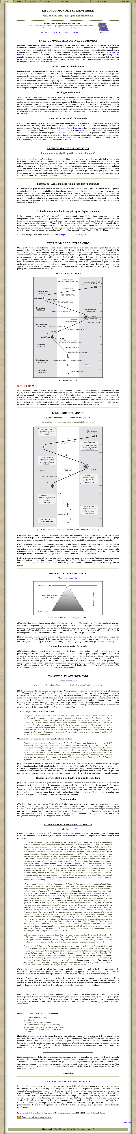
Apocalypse (81, 1129)
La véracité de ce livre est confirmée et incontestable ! (61, 32)
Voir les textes (70, 262)
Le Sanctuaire (124, 1)
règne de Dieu (78, 529)
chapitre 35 (60, 418)
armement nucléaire (100, 83)
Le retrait (82, 1)
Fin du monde (47, 1129)
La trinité (90, 1129)
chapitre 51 (72, 829)
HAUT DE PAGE (126, 1122)
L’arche (47, 1)
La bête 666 (71, 1129)
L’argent (33, 1)
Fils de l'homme (60, 1129)
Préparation (64, 1)
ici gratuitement (67, 234)
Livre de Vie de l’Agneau (70, 28)
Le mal (19, 1)
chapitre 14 (72, 578)
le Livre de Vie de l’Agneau (69, 128)
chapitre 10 (72, 681)
